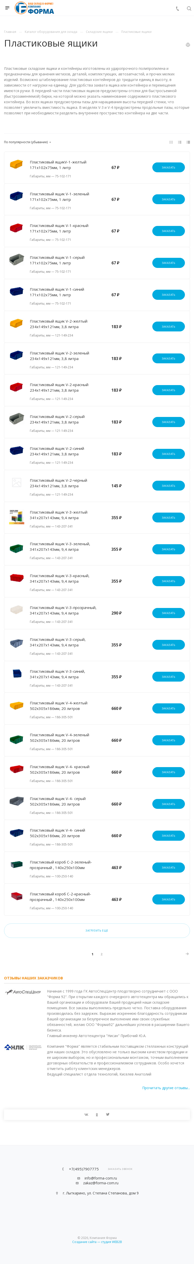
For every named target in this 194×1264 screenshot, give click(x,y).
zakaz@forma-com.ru (100, 1183)
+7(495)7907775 (84, 1169)
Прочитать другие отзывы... (166, 1087)
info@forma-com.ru (101, 1178)
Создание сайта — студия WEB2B (97, 1242)
